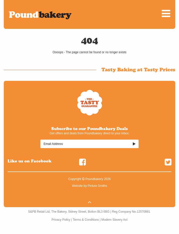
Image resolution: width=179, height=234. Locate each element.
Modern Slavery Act (114, 219)
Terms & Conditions (86, 219)
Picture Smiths (97, 186)
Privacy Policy (60, 219)
